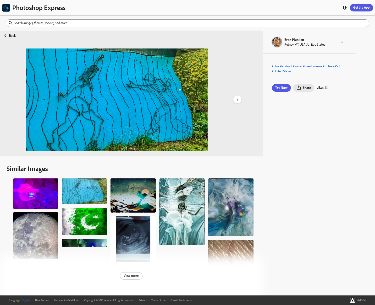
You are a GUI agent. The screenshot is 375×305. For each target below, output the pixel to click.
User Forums (42, 300)
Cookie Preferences (181, 300)
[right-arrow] (237, 99)
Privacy (143, 300)
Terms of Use (158, 300)
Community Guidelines (66, 300)
